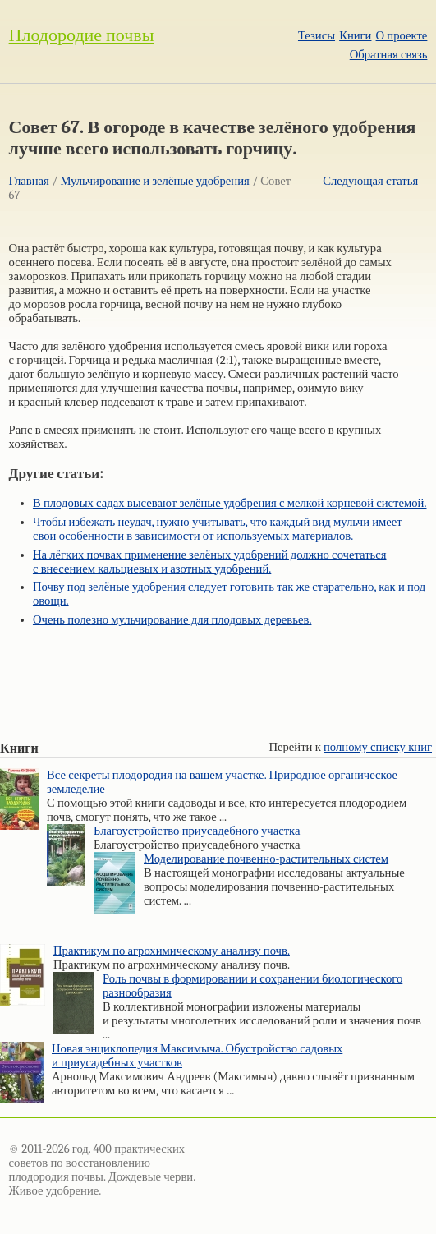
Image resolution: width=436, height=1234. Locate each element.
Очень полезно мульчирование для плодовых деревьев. (172, 620)
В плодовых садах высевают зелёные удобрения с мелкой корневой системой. (230, 503)
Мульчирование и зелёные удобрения (154, 181)
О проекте (402, 36)
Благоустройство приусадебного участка (197, 831)
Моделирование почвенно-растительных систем (266, 859)
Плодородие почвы (81, 35)
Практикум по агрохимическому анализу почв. (171, 951)
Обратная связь (389, 55)
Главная (29, 181)
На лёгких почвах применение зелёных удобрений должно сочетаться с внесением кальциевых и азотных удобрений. (210, 562)
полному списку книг (378, 747)
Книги (355, 36)
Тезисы (316, 36)
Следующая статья (370, 181)
